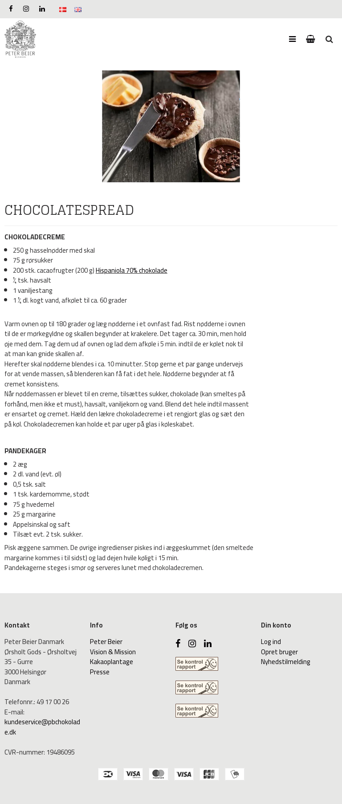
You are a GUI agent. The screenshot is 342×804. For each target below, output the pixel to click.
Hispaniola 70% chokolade (131, 270)
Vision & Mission (113, 651)
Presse (100, 671)
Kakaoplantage (111, 661)
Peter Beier (106, 641)
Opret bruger (279, 651)
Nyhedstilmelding (285, 661)
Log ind (271, 641)
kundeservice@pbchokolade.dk (42, 726)
